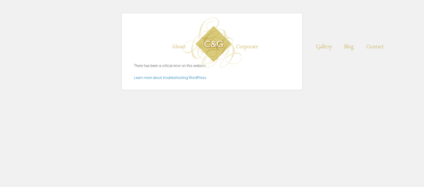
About (179, 46)
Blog (349, 46)
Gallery (324, 46)
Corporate (247, 46)
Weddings (211, 46)
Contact (375, 46)
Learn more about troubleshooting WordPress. (170, 78)
